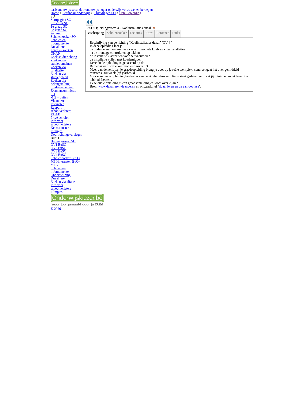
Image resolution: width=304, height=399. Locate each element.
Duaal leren (62, 106)
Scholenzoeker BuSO (68, 289)
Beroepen (156, 66)
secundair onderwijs (136, 14)
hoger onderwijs (173, 14)
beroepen (232, 14)
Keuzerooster (63, 223)
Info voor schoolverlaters (70, 216)
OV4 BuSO (62, 282)
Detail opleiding (101, 32)
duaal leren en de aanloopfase (169, 145)
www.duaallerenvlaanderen (116, 145)
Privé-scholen (64, 209)
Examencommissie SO (69, 177)
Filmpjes (61, 230)
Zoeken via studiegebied (70, 152)
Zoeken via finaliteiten (68, 145)
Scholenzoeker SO (67, 89)
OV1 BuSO (62, 260)
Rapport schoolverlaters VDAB (69, 200)
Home (55, 32)
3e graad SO (63, 74)
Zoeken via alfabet (66, 331)
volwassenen (204, 14)
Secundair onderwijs (68, 32)
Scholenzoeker (116, 66)
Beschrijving (98, 66)
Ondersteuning (64, 316)
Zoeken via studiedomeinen (65, 137)
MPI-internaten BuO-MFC (68, 298)
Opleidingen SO (86, 32)
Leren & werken (65, 113)
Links (168, 66)
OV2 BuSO (62, 267)
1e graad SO (63, 67)
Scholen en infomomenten (64, 98)
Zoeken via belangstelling (64, 161)
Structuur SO (63, 60)
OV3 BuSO (62, 275)
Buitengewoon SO (66, 253)
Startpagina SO (65, 53)
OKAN (60, 121)
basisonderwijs (99, 14)
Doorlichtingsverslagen (69, 238)
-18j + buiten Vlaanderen (70, 184)
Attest (144, 66)
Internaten (62, 191)
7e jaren (60, 82)
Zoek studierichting (66, 128)
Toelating (133, 66)
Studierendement (66, 170)
